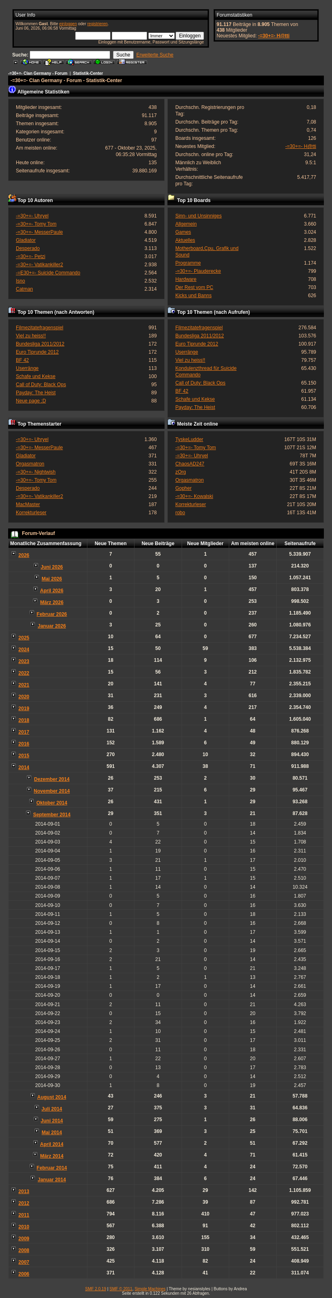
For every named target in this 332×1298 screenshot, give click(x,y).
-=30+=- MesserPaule (39, 232)
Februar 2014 (52, 1168)
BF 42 (22, 360)
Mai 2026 (51, 579)
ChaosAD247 (189, 464)
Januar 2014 (52, 1180)
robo (180, 512)
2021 (23, 685)
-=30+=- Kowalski (194, 496)
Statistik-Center (88, 73)
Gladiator (26, 240)
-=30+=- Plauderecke (198, 271)
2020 (23, 697)
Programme (188, 263)
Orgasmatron (30, 464)
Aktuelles (185, 240)
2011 (23, 1215)
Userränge (27, 368)
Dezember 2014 (51, 779)
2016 (23, 744)
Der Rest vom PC (194, 287)
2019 (23, 708)
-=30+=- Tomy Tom (36, 224)
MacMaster (28, 504)
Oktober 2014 (51, 803)
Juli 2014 (51, 1109)
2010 (23, 1227)
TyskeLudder (189, 439)
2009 (23, 1238)
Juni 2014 (52, 1121)
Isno (20, 281)
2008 (23, 1250)
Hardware (185, 279)
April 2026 (51, 591)
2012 (23, 1203)
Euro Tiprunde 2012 (37, 352)
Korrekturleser (31, 512)
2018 (23, 720)
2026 (23, 555)
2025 (23, 638)
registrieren (97, 24)
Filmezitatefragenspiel (39, 327)
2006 (23, 1274)
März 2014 (51, 1156)
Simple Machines (150, 1289)
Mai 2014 (51, 1132)
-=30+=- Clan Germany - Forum (37, 73)
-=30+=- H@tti (273, 36)
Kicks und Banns (193, 295)
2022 (23, 673)
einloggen (68, 24)
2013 (23, 1191)
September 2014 (51, 815)
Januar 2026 (52, 626)
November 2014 (52, 791)
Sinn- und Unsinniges (198, 216)
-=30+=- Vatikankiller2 (39, 264)
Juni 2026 (52, 567)
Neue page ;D (31, 401)
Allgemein (186, 224)
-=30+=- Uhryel (32, 216)
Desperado (28, 248)
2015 (23, 756)
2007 (23, 1262)
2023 (23, 661)
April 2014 (51, 1144)
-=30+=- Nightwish (36, 472)
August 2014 (51, 1097)
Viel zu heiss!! (31, 336)
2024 (23, 649)
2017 (23, 732)
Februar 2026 (52, 614)
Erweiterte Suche (154, 55)
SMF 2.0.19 (95, 1289)
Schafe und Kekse (35, 376)
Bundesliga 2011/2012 (40, 344)
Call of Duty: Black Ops (41, 384)
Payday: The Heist (36, 393)
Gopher (183, 488)
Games (183, 232)
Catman (24, 289)
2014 (23, 767)
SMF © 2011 (120, 1289)
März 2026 (51, 602)
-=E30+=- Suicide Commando (48, 273)
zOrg (180, 472)
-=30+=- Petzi (30, 256)
